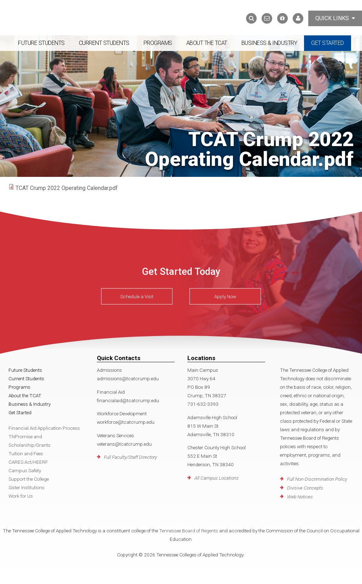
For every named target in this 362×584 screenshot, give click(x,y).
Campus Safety (24, 470)
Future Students (41, 43)
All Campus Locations (216, 478)
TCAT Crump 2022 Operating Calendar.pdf (67, 188)
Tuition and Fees (25, 453)
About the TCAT (206, 43)
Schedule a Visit (136, 296)
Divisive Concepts (305, 488)
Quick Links (335, 18)
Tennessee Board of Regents (188, 530)
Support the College (28, 479)
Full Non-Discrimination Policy (317, 479)
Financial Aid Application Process (44, 428)
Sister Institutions (26, 487)
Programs (158, 43)
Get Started (327, 43)
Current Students (104, 43)
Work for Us (20, 496)
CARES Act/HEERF (28, 462)
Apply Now (225, 296)
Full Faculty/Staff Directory (130, 457)
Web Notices (300, 496)
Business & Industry (269, 43)
